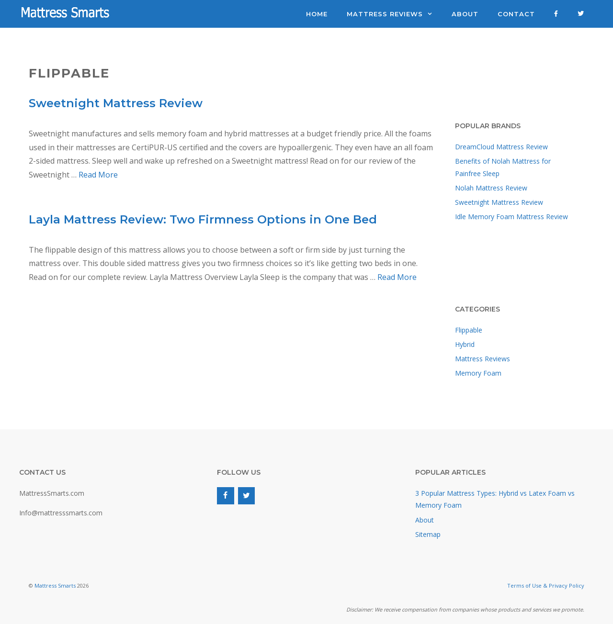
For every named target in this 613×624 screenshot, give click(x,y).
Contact (516, 14)
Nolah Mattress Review (491, 187)
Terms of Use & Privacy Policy (545, 585)
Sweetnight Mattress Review (116, 103)
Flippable (468, 329)
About (465, 14)
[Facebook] (225, 495)
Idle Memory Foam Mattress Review (511, 216)
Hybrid (465, 344)
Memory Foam (478, 373)
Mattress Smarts (55, 585)
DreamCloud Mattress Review (501, 146)
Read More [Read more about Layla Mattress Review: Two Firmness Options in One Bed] (397, 277)
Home (317, 14)
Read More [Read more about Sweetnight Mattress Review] (98, 174)
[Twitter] (246, 495)
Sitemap (428, 534)
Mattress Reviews (394, 14)
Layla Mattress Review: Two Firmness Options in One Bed (203, 219)
